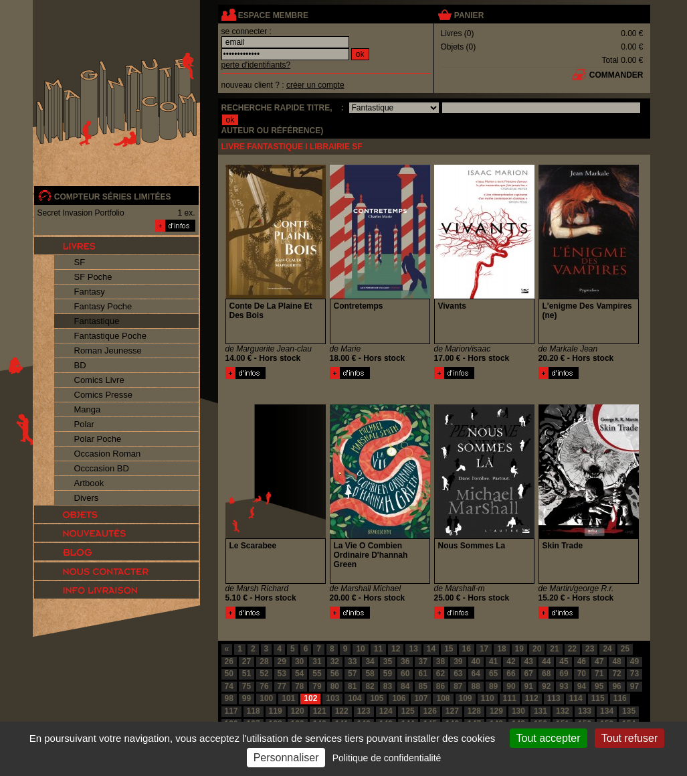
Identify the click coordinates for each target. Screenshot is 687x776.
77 (282, 686)
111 (509, 698)
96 (616, 686)
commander (616, 75)
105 (376, 698)
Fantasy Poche (103, 306)
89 (493, 686)
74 (229, 686)
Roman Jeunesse (108, 350)
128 (474, 711)
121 (319, 711)
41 (493, 661)
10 (360, 648)
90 (510, 686)
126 (430, 711)
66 (510, 673)
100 (266, 698)
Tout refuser (629, 738)
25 (625, 648)
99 (246, 698)
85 (422, 686)
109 (465, 698)
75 (246, 686)
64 (476, 673)
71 (599, 673)
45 (563, 661)
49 (634, 661)
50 (229, 673)
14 (431, 648)
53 (282, 673)
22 (572, 648)
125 (408, 711)
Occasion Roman (107, 454)
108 (443, 698)
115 (598, 698)
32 (334, 661)
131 (540, 711)
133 (584, 711)
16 (466, 648)
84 (405, 686)
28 (264, 661)
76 (264, 686)
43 (528, 661)
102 (310, 698)
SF (80, 262)
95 (599, 686)
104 (354, 698)
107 (420, 698)
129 (496, 711)
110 (487, 698)
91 (528, 686)
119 (275, 711)
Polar (84, 424)
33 (352, 661)
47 (599, 661)
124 (386, 711)
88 (476, 686)
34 (369, 661)
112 (531, 698)
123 (364, 711)
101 (288, 698)
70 (581, 673)
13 (413, 648)
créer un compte (315, 85)
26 (229, 661)
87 (458, 686)
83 (387, 686)
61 (422, 673)
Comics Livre (99, 380)
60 (405, 673)
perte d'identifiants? (256, 65)
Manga (87, 409)
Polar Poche (98, 439)
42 (510, 661)
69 (563, 673)
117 (231, 711)
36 (405, 661)
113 (554, 698)
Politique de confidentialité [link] (386, 758)
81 (352, 686)
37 (422, 661)
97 (634, 686)
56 (334, 673)
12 (395, 648)
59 (387, 673)
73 (634, 673)
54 (299, 673)
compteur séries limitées (112, 197)
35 (387, 661)
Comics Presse (103, 395)
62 (440, 673)
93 (563, 686)
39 (458, 661)
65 (493, 673)
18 (501, 648)
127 (452, 711)
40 (476, 661)
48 (616, 661)
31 (316, 661)
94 (581, 686)
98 (229, 698)
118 (253, 711)
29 (282, 661)
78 (299, 686)
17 (484, 648)
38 (440, 661)
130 (518, 711)
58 (369, 673)
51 (246, 673)
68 (546, 673)
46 (581, 661)
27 (246, 661)
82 (369, 686)
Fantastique (97, 321)
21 (554, 648)
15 (448, 648)
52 (264, 673)
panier (469, 15)
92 (546, 686)
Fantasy (89, 292)
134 (606, 711)
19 (519, 648)
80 (334, 686)
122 (342, 711)
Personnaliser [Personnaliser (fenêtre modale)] (286, 757)
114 (576, 698)
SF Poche (93, 277)
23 (589, 648)
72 (616, 673)
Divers (86, 498)
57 (352, 673)
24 (607, 648)
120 (297, 711)
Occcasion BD (101, 468)
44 (546, 661)
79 (316, 686)
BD (80, 365)
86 (440, 686)
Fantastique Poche (110, 336)
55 (316, 673)
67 (528, 673)
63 (458, 673)
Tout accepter (548, 738)
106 (398, 698)
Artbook (89, 483)
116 (620, 698)
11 (378, 648)
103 (332, 698)
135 (628, 711)
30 (299, 661)
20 (536, 648)
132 (562, 711)
